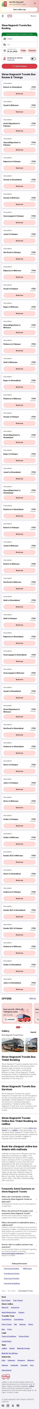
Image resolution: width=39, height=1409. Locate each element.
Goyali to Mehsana (11, 105)
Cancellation (18, 1319)
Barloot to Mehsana (11, 564)
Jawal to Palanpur (10, 234)
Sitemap (22, 1324)
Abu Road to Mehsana (12, 582)
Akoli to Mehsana (10, 362)
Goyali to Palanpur (10, 289)
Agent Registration (9, 1312)
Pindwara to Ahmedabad (13, 509)
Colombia (24, 1365)
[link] (17, 1013)
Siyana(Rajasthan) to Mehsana (11, 326)
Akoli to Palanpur (10, 618)
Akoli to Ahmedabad (11, 600)
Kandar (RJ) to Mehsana (13, 856)
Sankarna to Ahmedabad (13, 746)
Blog (3, 1329)
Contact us (15, 1307)
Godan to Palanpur (10, 819)
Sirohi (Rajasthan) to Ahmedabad (11, 436)
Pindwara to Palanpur (12, 344)
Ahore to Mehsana (10, 801)
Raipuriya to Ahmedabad (13, 637)
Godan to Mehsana (11, 837)
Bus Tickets (6, 1300)
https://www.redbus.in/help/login (13, 1253)
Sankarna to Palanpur (12, 892)
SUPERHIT (10, 1019)
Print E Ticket (7, 1324)
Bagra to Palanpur (10, 454)
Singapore (21, 1360)
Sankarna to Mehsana (12, 946)
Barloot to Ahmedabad (12, 87)
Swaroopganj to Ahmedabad (15, 655)
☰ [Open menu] (3, 16)
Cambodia (14, 1365)
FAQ (15, 1324)
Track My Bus (6, 1319)
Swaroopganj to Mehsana (13, 673)
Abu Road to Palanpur (12, 252)
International (6, 1370)
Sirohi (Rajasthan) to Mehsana (11, 710)
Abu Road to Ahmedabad (13, 728)
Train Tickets (18, 1300)
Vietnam (5, 1365)
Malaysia (30, 1360)
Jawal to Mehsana (10, 546)
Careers (21, 1312)
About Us (5, 1307)
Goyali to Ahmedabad (12, 691)
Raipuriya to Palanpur (12, 161)
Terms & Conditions (9, 1336)
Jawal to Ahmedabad (12, 472)
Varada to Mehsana (11, 198)
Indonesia (11, 1360)
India (3, 1360)
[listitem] (5, 1006)
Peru (31, 1365)
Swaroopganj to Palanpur (13, 216)
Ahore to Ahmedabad (12, 874)
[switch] (33, 58)
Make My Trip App (23, 1348)
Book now (19, 94)
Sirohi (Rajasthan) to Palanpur (11, 124)
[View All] (33, 1032)
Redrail (12, 1348)
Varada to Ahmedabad (12, 180)
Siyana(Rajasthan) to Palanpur (11, 143)
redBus (15, 1130)
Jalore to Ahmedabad (12, 983)
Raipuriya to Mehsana (12, 270)
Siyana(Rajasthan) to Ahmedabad (11, 491)
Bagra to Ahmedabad (12, 380)
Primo (9, 1329)
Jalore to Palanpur (10, 783)
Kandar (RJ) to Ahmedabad (14, 910)
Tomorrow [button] (32, 50)
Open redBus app (19, 9)
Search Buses (19, 66)
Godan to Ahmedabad (12, 965)
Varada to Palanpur (11, 417)
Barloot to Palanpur (11, 527)
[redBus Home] (10, 16)
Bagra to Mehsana (10, 307)
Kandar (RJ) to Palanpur (13, 928)
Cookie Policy (7, 1341)
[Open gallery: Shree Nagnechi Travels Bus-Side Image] (13, 1045)
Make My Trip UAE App (10, 1353)
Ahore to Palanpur (10, 765)
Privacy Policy (24, 1336)
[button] (34, 3)
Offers (30, 1324)
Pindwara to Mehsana (12, 399)
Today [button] (23, 50)
